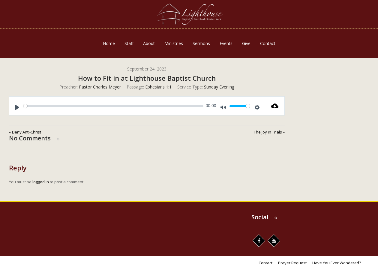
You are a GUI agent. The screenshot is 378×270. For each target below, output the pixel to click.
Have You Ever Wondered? (336, 263)
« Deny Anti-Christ (25, 132)
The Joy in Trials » (269, 132)
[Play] (17, 107)
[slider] (113, 106)
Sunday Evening (219, 87)
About (149, 43)
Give (246, 43)
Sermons (201, 43)
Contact (267, 43)
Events (226, 43)
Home (109, 43)
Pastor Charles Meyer (100, 87)
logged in (40, 181)
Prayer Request (292, 263)
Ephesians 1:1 (158, 87)
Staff (129, 43)
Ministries (173, 43)
